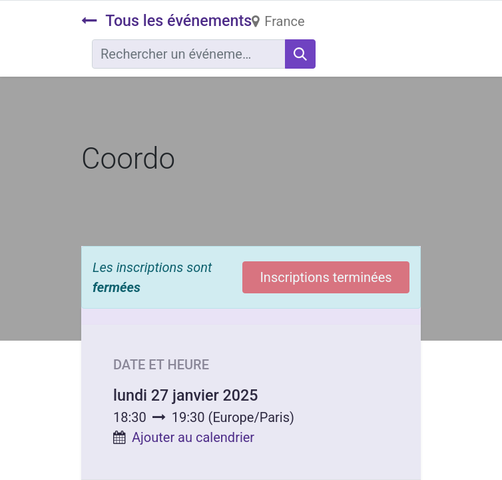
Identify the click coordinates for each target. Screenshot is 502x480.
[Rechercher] (300, 54)
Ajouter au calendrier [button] (193, 437)
